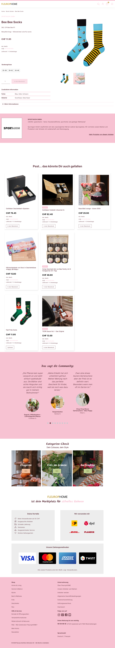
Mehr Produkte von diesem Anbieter (101, 134)
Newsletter (15, 632)
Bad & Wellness (17, 596)
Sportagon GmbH (8, 16)
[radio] (4, 70)
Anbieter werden (63, 593)
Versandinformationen (19, 618)
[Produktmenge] (5, 81)
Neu (13, 607)
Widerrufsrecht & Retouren (20, 621)
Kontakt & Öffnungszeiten (20, 614)
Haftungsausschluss (64, 603)
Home (3, 11)
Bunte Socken (10, 11)
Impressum (61, 607)
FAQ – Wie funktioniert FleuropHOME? (24, 625)
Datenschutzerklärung (65, 600)
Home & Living (16, 585)
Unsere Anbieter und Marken (67, 589)
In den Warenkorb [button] (12, 226)
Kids (13, 600)
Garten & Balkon (17, 589)
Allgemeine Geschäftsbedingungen (69, 596)
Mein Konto (15, 628)
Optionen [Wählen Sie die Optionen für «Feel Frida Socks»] (10, 347)
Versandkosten (9, 48)
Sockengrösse (7, 64)
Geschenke (15, 603)
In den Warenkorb (19, 81)
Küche (14, 593)
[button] (48, 423)
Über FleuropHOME (64, 585)
